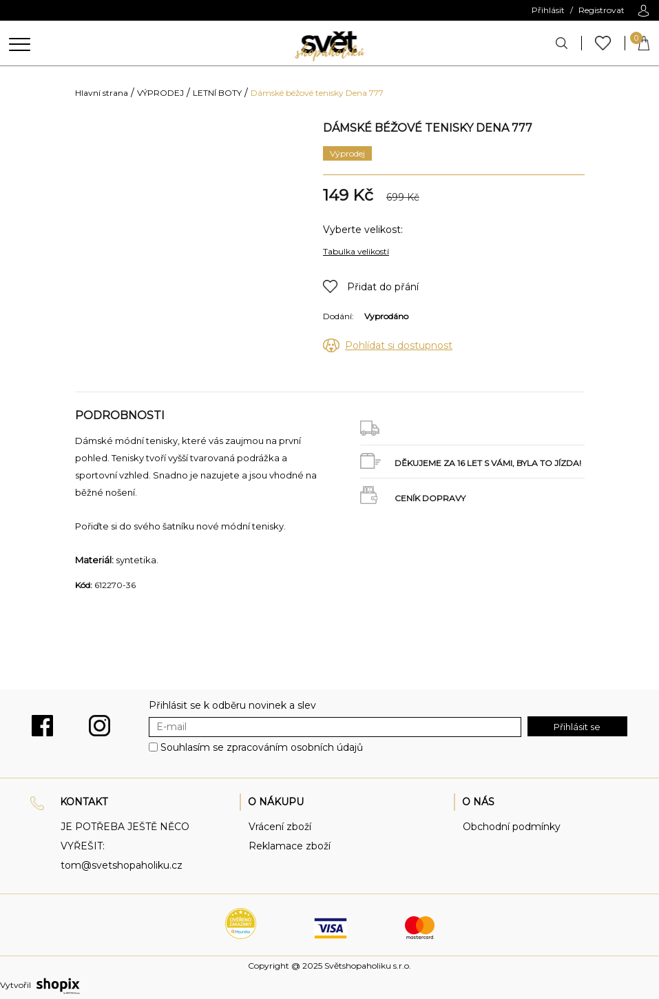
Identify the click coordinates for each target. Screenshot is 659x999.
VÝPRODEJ (160, 93)
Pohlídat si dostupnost (398, 345)
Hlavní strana (101, 93)
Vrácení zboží (280, 826)
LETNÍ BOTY (217, 93)
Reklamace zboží (290, 846)
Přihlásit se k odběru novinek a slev (232, 705)
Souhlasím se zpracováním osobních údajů (261, 747)
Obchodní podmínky (512, 826)
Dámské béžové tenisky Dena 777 (317, 93)
